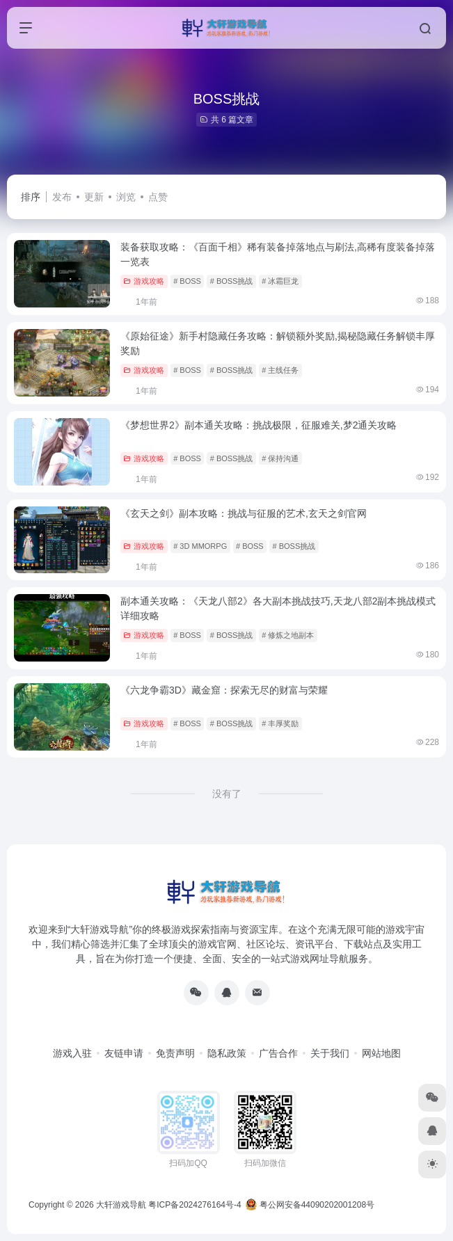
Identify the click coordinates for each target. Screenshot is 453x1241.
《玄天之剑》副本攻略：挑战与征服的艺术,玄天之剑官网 (243, 513)
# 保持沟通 (280, 458)
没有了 (226, 793)
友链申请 (123, 1053)
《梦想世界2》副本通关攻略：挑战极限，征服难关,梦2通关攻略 (258, 425)
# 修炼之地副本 (288, 635)
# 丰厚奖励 (280, 723)
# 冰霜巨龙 (280, 281)
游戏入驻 (72, 1053)
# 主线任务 (280, 370)
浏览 (126, 196)
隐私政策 (226, 1053)
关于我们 (329, 1053)
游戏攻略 (143, 281)
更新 (94, 196)
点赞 (158, 196)
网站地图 (381, 1053)
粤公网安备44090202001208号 (310, 1205)
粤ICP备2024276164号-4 (194, 1205)
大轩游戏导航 (121, 1205)
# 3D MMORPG (200, 546)
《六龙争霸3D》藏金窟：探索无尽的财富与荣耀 (224, 690)
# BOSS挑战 (231, 281)
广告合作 (278, 1053)
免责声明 (175, 1053)
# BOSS (187, 281)
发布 (62, 196)
